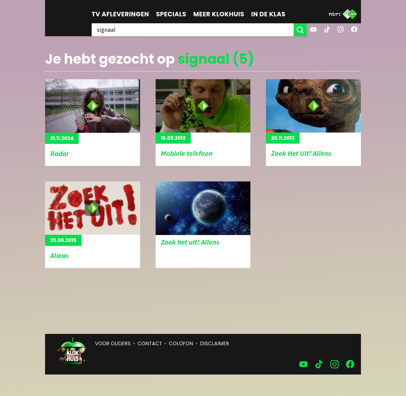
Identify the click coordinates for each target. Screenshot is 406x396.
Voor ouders (113, 343)
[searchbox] (193, 29)
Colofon (181, 343)
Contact (149, 343)
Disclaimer (214, 343)
